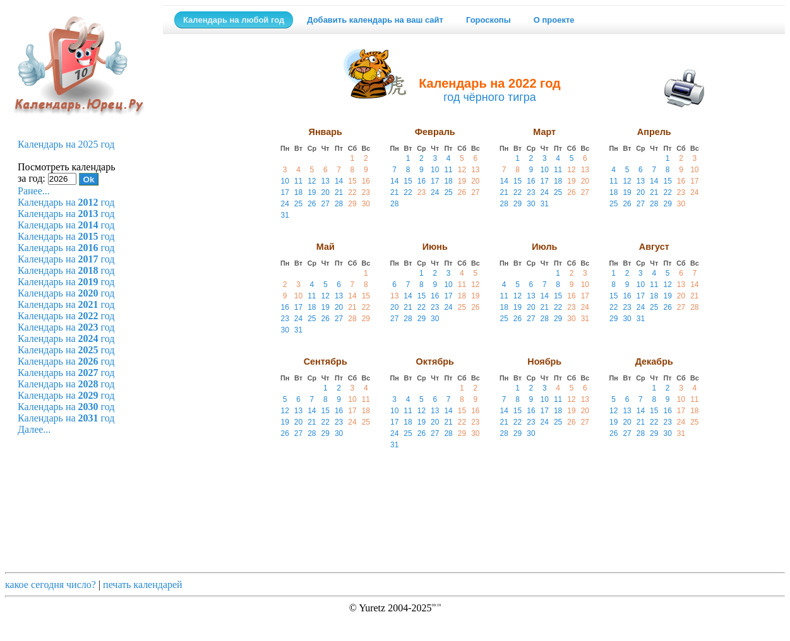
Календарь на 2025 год (66, 144)
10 (284, 181)
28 (339, 203)
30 (366, 203)
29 (352, 203)
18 (298, 192)
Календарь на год (66, 202)
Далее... (34, 429)
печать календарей (143, 584)
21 (339, 192)
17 (284, 192)
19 (312, 192)
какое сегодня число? (50, 584)
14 (339, 181)
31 (284, 215)
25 (298, 203)
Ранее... (34, 190)
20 (325, 192)
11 (298, 181)
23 (366, 192)
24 (284, 203)
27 (325, 203)
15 (352, 181)
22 (352, 192)
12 (312, 181)
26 (312, 203)
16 (366, 181)
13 (325, 181)
